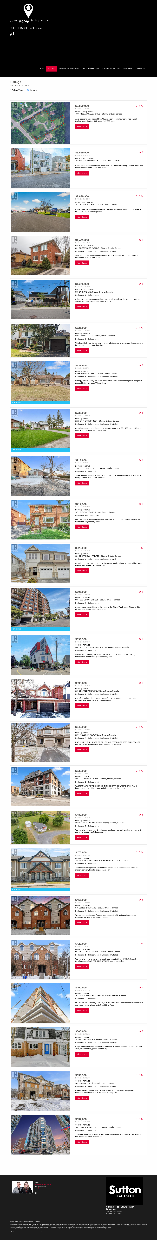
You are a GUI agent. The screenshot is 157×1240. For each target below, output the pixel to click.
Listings (51, 68)
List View (32, 90)
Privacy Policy (14, 1221)
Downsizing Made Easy (69, 68)
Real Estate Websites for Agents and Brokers (39, 1231)
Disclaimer (23, 1221)
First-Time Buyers (91, 68)
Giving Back (128, 68)
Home (42, 68)
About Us (141, 68)
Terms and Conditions (33, 1221)
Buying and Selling (111, 68)
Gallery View (16, 90)
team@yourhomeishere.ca (42, 1184)
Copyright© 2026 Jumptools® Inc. (18, 1231)
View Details (82, 126)
